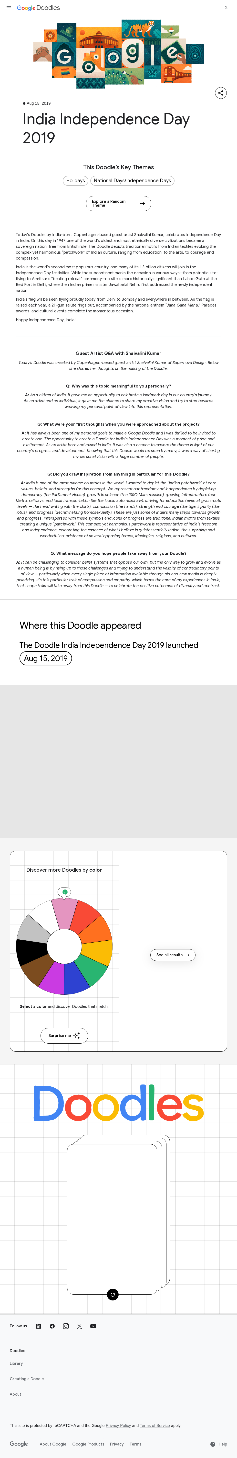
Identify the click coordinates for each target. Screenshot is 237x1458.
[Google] (19, 1444)
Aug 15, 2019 (46, 658)
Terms (135, 1444)
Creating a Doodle (27, 1379)
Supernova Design (189, 362)
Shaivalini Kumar (148, 234)
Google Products (88, 1444)
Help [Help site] (218, 1444)
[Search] (226, 8)
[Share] (221, 93)
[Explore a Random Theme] (118, 203)
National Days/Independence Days (132, 181)
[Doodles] (118, 1102)
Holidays (75, 181)
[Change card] (113, 1294)
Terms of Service (155, 1426)
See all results (172, 955)
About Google (53, 1444)
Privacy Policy (118, 1426)
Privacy (117, 1444)
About (15, 1394)
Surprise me (64, 1035)
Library (16, 1363)
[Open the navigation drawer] (9, 8)
